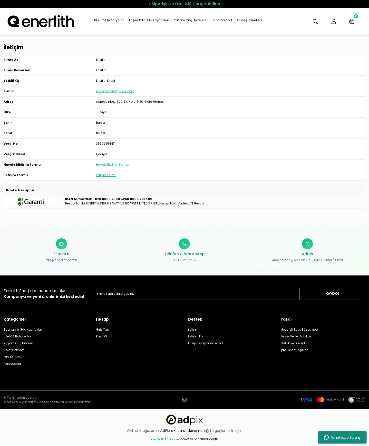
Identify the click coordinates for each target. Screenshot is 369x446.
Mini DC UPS (12, 360)
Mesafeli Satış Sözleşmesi (299, 333)
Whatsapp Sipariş (342, 437)
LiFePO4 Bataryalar (17, 339)
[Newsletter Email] (196, 297)
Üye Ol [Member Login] (317, 24)
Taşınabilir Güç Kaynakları (23, 333)
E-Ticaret (173, 442)
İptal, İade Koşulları (294, 353)
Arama (289, 24)
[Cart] (345, 24)
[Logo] (40, 24)
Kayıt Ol (101, 339)
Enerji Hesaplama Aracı (205, 346)
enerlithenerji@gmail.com (115, 97)
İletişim (193, 333)
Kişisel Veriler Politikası (296, 339)
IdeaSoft (157, 442)
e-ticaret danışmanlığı (190, 433)
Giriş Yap (102, 333)
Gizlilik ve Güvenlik (294, 346)
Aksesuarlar (12, 367)
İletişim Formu (106, 181)
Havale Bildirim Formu (112, 170)
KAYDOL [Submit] (333, 296)
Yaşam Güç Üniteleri (19, 346)
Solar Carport (14, 353)
